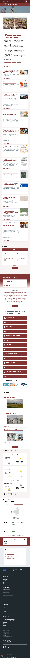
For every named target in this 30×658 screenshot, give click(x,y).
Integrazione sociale (19, 295)
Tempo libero (14, 299)
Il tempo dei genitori (9, 258)
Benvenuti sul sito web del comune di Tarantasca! (12, 36)
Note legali (4, 635)
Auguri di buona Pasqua (8, 147)
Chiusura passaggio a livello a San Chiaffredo (10, 161)
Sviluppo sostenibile (8, 299)
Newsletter (4, 649)
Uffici (3, 583)
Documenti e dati (5, 576)
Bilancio (25, 292)
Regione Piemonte (5, 1)
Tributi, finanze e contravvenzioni (8, 595)
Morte (15, 296)
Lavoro (5, 296)
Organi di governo (5, 579)
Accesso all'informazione (7, 292)
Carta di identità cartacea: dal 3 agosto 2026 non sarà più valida (10, 72)
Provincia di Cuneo (6, 632)
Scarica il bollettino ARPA (9, 535)
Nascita (18, 296)
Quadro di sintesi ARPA (19, 535)
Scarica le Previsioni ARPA (9, 493)
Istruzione (24, 295)
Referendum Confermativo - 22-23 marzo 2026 (10, 185)
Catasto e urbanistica (6, 592)
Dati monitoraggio (5, 653)
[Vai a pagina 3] (15, 265)
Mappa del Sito (9, 654)
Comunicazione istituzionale (9, 293)
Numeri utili (4, 625)
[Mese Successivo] (26, 249)
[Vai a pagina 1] (13, 265)
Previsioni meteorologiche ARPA (10, 494)
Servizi (14, 653)
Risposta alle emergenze (19, 298)
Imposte (15, 295)
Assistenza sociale (16, 292)
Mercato (12, 296)
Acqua (12, 292)
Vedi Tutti (15, 305)
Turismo (14, 301)
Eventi (4, 607)
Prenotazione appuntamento (7, 641)
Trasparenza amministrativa (20, 299)
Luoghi (4, 606)
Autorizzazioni (5, 590)
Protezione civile (9, 298)
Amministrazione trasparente (7, 637)
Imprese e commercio (6, 593)
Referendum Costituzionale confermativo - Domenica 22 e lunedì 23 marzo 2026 (11, 212)
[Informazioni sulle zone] (18, 504)
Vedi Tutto (15, 267)
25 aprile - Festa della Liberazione (9, 83)
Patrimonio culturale (23, 296)
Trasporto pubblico (9, 301)
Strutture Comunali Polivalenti (15, 302)
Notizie (4, 600)
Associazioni (21, 292)
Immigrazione (11, 295)
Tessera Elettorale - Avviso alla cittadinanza (9, 198)
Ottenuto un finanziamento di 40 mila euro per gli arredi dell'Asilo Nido (10, 113)
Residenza (13, 298)
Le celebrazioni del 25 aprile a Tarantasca (9, 96)
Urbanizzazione (18, 301)
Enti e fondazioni (5, 577)
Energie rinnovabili (22, 293)
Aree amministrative (6, 574)
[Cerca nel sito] (25, 4)
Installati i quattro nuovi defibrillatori (10, 173)
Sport (25, 298)
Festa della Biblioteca (22, 258)
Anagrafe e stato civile (6, 589)
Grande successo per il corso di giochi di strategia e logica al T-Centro (11, 224)
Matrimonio (8, 296)
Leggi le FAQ (5, 639)
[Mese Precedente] (4, 249)
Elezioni (18, 293)
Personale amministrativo (7, 580)
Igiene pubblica (6, 295)
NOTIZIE (6, 34)
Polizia (5, 298)
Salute (22, 301)
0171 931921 (8, 616)
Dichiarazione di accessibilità (7, 636)
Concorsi (15, 293)
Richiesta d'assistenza (6, 642)
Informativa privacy (6, 633)
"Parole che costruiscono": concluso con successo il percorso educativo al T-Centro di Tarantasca (11, 132)
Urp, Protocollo (5, 622)
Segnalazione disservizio (6, 640)
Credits (20, 653)
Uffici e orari (5, 623)
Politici (4, 582)
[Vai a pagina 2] (14, 265)
